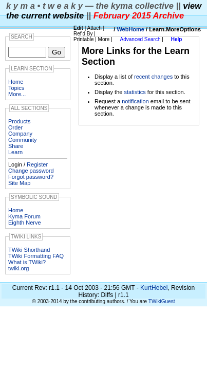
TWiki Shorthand (29, 250)
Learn (15, 152)
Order (15, 127)
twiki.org (18, 268)
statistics (134, 92)
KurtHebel (153, 287)
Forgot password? (30, 177)
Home (15, 82)
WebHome (130, 29)
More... (17, 94)
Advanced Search (140, 39)
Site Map (19, 183)
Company (20, 134)
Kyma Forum (24, 216)
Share (15, 146)
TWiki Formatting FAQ (36, 256)
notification (135, 101)
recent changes (153, 76)
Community (22, 140)
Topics (16, 88)
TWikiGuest (161, 301)
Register (37, 164)
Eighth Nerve (24, 222)
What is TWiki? (27, 262)
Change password (31, 171)
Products (19, 121)
